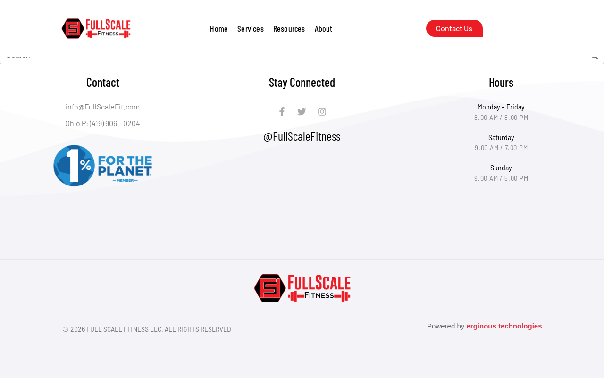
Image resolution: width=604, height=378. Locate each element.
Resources (289, 28)
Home (219, 28)
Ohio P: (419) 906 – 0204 (102, 122)
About (324, 28)
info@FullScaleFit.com (103, 106)
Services (250, 28)
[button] (250, 28)
